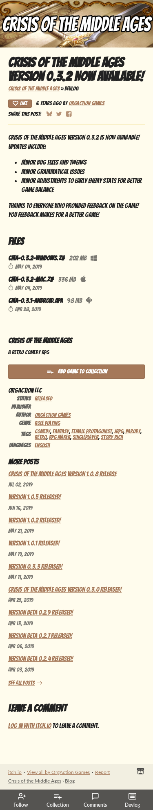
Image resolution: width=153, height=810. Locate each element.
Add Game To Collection (77, 371)
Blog (70, 781)
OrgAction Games (86, 103)
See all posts (21, 683)
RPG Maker (59, 437)
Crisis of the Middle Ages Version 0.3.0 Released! (65, 589)
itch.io (15, 772)
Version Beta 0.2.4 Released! (40, 658)
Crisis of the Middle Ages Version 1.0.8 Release (62, 474)
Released (43, 398)
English (42, 445)
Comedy (42, 431)
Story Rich (112, 437)
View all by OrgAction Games (58, 772)
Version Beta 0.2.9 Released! (40, 612)
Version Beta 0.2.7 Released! (40, 635)
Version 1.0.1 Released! (34, 543)
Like (20, 103)
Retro (41, 437)
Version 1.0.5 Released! (34, 496)
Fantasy (61, 431)
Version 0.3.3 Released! (35, 566)
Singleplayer (85, 437)
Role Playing (47, 423)
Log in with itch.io (29, 725)
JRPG (118, 431)
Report (102, 772)
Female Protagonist (91, 431)
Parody (133, 431)
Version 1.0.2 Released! (34, 520)
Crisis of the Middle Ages (34, 88)
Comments (95, 800)
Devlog (132, 800)
